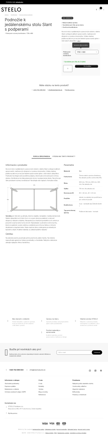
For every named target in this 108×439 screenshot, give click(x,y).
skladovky (19, 2)
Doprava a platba (10, 387)
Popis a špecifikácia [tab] (40, 157)
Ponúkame (76, 381)
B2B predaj (76, 392)
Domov (7, 14)
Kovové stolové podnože (27, 14)
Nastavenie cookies (63, 433)
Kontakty (41, 387)
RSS (55, 433)
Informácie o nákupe (12, 381)
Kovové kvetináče (61, 429)
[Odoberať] (97, 354)
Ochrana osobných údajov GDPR (16, 392)
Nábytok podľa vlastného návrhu (83, 384)
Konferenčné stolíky (37, 429)
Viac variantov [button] (68, 18)
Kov (80, 173)
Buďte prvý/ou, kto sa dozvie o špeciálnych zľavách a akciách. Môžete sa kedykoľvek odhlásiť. (30, 356)
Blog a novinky (43, 392)
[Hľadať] (94, 9)
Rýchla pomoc (70, 90)
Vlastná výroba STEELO (89, 321)
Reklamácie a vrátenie (12, 389)
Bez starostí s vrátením (21, 321)
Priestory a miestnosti (79, 395)
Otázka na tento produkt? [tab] (64, 157)
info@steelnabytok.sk (55, 90)
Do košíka (83, 68)
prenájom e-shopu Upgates (78, 433)
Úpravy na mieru (52, 321)
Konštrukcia (14, 14)
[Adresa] (6, 407)
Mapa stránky (49, 433)
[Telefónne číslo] (6, 371)
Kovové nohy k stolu (85, 429)
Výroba (41, 389)
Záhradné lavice (73, 429)
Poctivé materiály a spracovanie (53, 333)
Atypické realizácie (78, 389)
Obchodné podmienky (12, 384)
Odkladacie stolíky (49, 429)
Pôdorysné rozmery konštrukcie (67, 53)
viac (79, 41)
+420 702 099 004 (38, 90)
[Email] (27, 371)
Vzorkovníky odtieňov (79, 387)
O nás (41, 381)
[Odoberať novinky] (75, 354)
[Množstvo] (67, 68)
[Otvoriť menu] (103, 9)
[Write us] (6, 413)
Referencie (42, 395)
